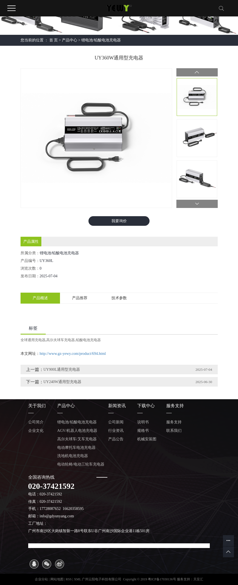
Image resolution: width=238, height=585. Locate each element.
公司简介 (36, 422)
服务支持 (174, 422)
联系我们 (174, 431)
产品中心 (69, 40)
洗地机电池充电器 (72, 456)
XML (77, 579)
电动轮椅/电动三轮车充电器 (80, 464)
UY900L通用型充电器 (62, 369)
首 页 (53, 40)
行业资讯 (116, 431)
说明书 (143, 422)
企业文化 (36, 431)
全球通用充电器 (33, 340)
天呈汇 (198, 579)
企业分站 (41, 579)
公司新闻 (116, 422)
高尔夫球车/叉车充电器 (77, 439)
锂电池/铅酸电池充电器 (101, 40)
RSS (68, 579)
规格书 (143, 431)
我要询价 (119, 221)
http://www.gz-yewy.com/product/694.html (73, 354)
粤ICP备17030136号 (162, 579)
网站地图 (57, 579)
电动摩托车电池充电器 (76, 448)
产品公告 (116, 439)
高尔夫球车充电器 (60, 340)
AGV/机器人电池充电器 (77, 431)
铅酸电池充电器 (88, 340)
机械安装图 (146, 439)
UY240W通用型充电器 (62, 382)
